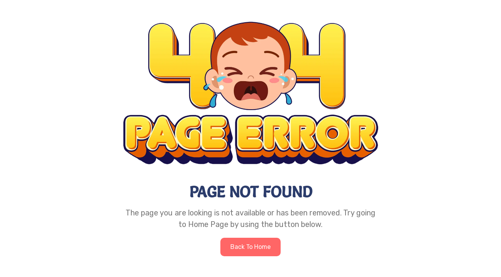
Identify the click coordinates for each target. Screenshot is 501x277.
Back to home (250, 246)
